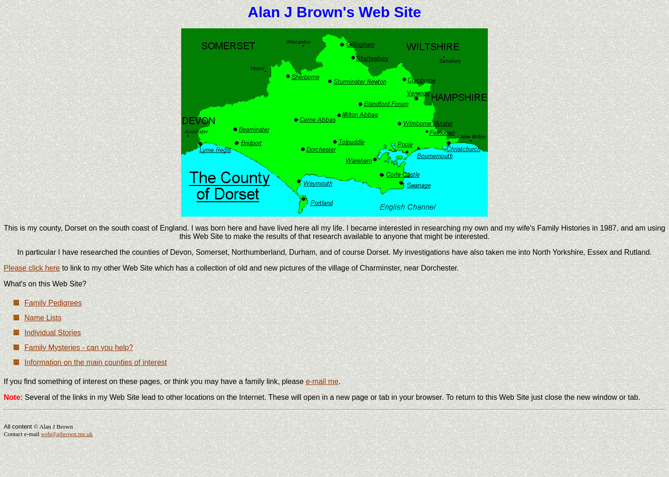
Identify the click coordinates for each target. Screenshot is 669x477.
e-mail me (322, 381)
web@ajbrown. (59, 434)
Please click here (32, 268)
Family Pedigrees (53, 303)
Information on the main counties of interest (95, 362)
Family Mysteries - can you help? (78, 347)
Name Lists (42, 318)
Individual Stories (52, 333)
